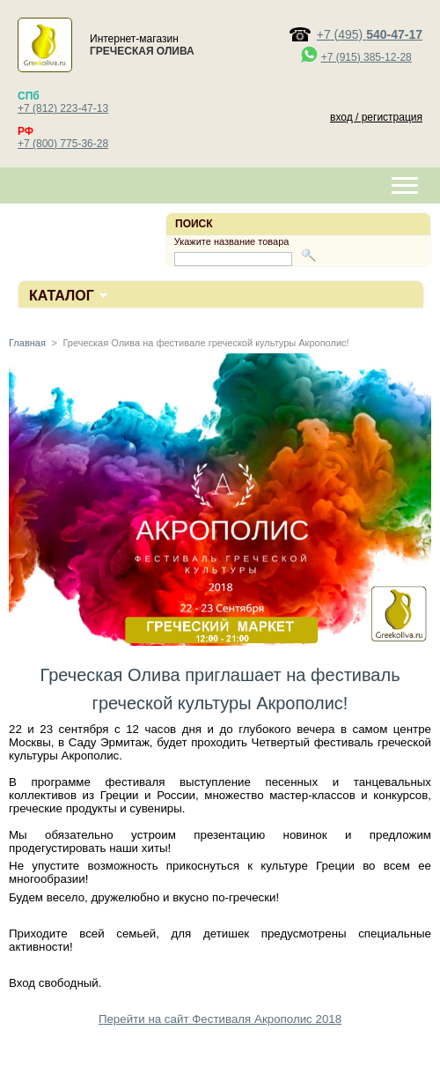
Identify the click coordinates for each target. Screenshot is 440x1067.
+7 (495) (369, 34)
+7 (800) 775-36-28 (63, 143)
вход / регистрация (376, 117)
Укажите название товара (232, 241)
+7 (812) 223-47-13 (63, 108)
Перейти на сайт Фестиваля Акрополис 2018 (220, 1019)
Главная (27, 342)
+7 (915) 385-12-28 (366, 57)
